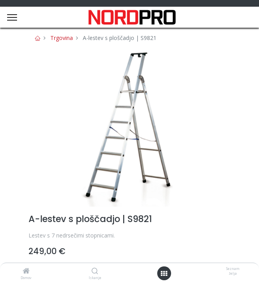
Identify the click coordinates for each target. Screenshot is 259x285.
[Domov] (26, 271)
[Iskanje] (95, 271)
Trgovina (61, 38)
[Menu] (12, 17)
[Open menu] (164, 273)
